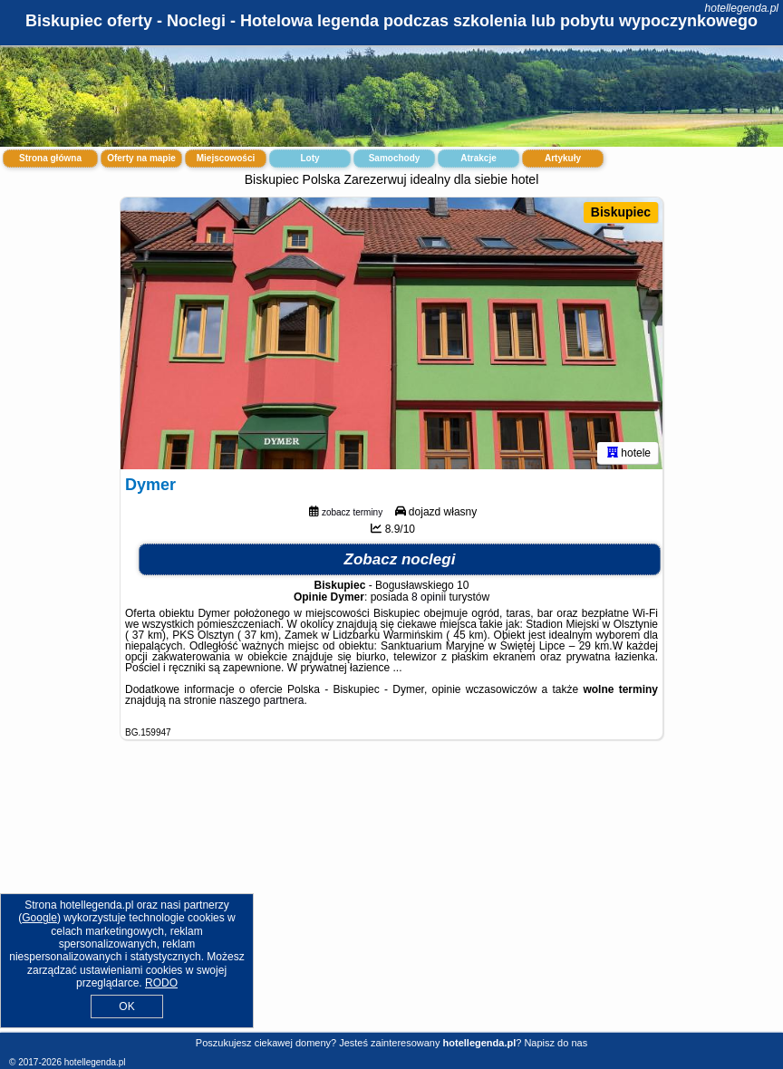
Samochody (394, 158)
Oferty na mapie (141, 158)
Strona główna (50, 158)
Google (39, 917)
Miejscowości (226, 158)
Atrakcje (478, 158)
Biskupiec (621, 212)
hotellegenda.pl (741, 8)
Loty (309, 158)
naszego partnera (261, 700)
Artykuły (563, 158)
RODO (161, 983)
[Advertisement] (391, 900)
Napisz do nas (555, 1042)
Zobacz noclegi (400, 559)
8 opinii (428, 597)
